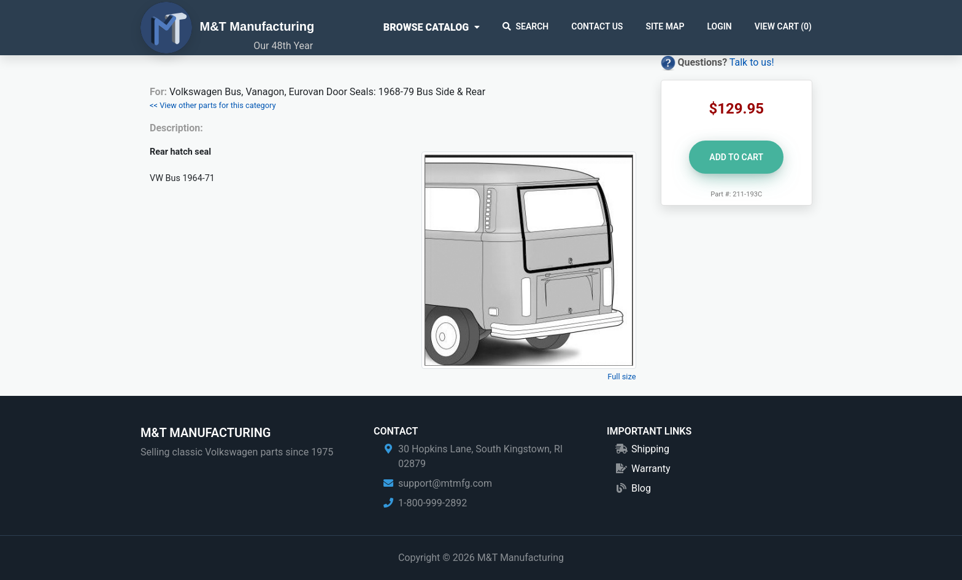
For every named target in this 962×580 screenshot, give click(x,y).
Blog (641, 488)
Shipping (650, 449)
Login (719, 26)
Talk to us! (751, 62)
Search (525, 26)
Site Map (664, 26)
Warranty (651, 468)
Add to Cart (736, 157)
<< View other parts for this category (213, 105)
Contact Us (597, 26)
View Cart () (783, 26)
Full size (621, 376)
